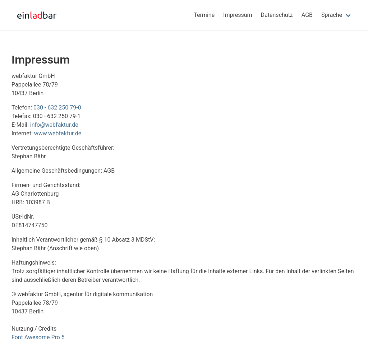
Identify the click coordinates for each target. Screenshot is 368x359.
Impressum (237, 14)
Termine (204, 14)
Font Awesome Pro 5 (38, 337)
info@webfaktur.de (54, 124)
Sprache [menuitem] (331, 14)
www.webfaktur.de (57, 133)
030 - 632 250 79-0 (57, 107)
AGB (307, 14)
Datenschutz (277, 14)
